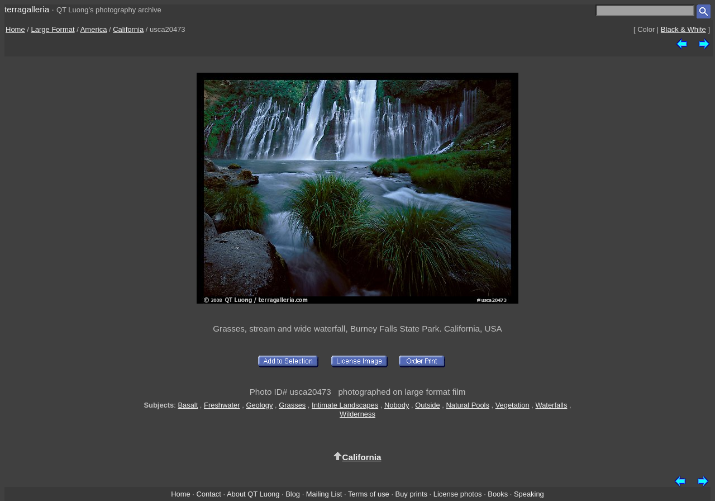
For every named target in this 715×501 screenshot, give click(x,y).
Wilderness (357, 414)
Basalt (188, 405)
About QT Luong (253, 494)
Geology (259, 405)
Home (15, 29)
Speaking (529, 494)
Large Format (53, 29)
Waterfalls (551, 405)
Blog (292, 494)
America (93, 29)
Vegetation (512, 405)
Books (498, 494)
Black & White (683, 29)
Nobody (396, 405)
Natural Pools (467, 405)
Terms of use (368, 494)
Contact (208, 494)
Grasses (292, 405)
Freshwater (222, 405)
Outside (427, 405)
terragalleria (26, 9)
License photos (457, 494)
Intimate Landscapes (345, 405)
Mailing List (324, 494)
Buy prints (411, 494)
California (128, 29)
